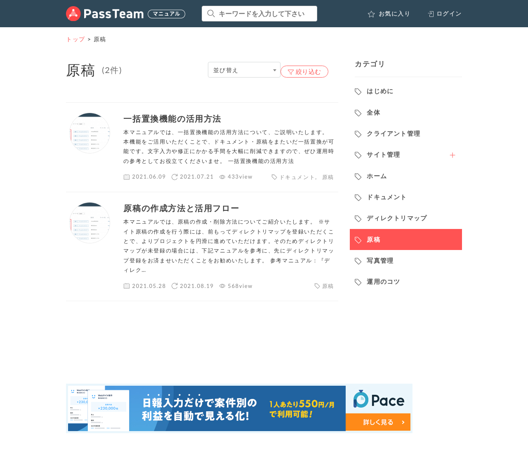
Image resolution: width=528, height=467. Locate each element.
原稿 (328, 177)
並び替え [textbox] (226, 69)
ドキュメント (297, 177)
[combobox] (244, 70)
